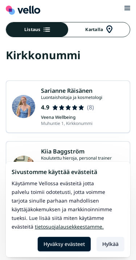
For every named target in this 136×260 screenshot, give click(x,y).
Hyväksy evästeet (64, 243)
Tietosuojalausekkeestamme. (69, 226)
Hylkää (110, 243)
